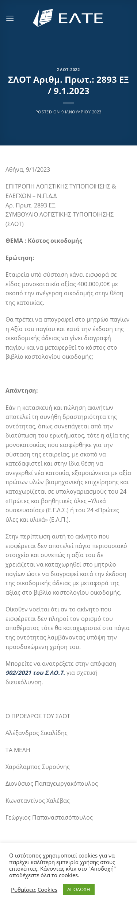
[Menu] (9, 18)
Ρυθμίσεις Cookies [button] (34, 889)
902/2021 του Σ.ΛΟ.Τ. (35, 673)
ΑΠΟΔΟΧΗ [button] (78, 889)
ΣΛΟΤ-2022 (68, 69)
